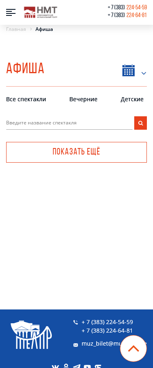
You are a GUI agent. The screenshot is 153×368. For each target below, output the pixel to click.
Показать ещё (76, 152)
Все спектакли (26, 99)
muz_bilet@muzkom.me (114, 343)
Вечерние (83, 99)
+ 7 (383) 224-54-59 (107, 322)
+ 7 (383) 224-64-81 (107, 330)
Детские (132, 99)
